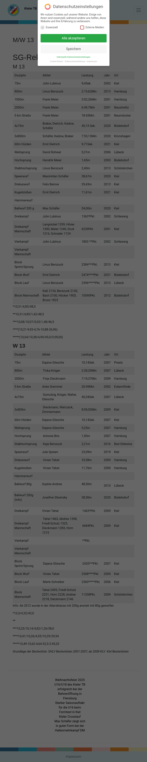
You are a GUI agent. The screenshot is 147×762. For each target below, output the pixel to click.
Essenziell (49, 26)
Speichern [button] (73, 48)
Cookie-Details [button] (56, 60)
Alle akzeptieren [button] (73, 37)
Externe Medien (92, 26)
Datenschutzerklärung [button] (75, 60)
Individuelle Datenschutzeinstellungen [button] (73, 56)
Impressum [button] (92, 60)
